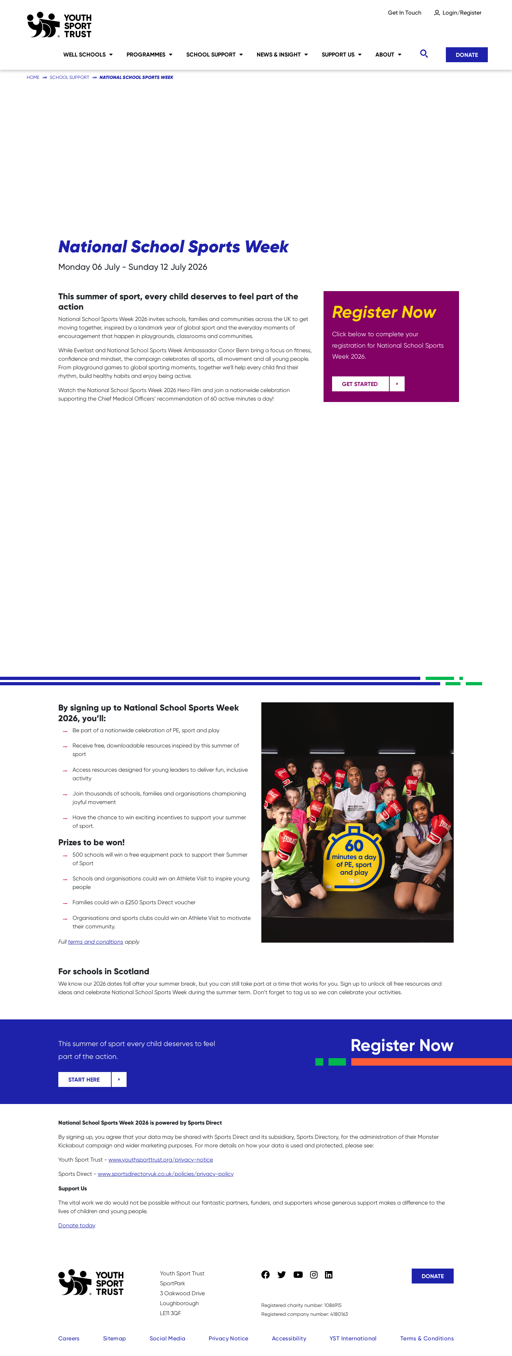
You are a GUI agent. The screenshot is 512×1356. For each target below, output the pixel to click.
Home (33, 77)
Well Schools (88, 54)
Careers (69, 1338)
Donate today (76, 1225)
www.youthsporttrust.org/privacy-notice (160, 1159)
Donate (467, 54)
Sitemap (114, 1338)
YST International (353, 1338)
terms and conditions (95, 941)
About (388, 54)
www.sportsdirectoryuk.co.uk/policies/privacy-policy (166, 1173)
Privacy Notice (229, 1338)
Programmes (149, 54)
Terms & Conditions (427, 1338)
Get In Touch (404, 12)
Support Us (342, 54)
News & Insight (282, 54)
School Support (214, 54)
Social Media (168, 1338)
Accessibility (289, 1338)
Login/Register (462, 12)
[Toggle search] (424, 53)
